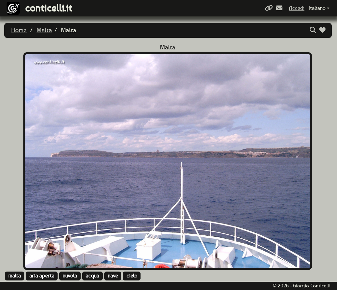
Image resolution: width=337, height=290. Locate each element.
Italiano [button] (317, 8)
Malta (44, 30)
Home (19, 30)
